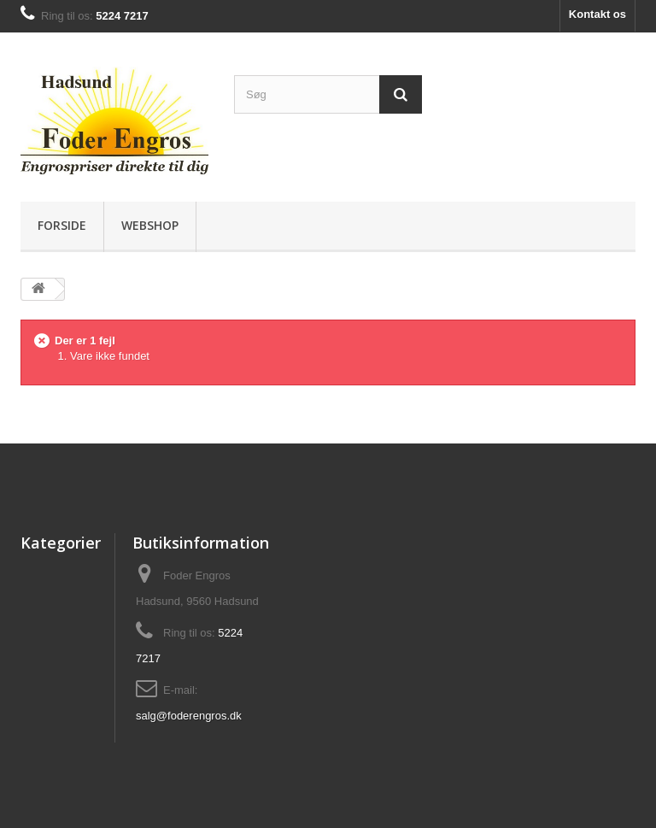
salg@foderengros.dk (189, 715)
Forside (62, 225)
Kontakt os (597, 14)
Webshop (150, 225)
